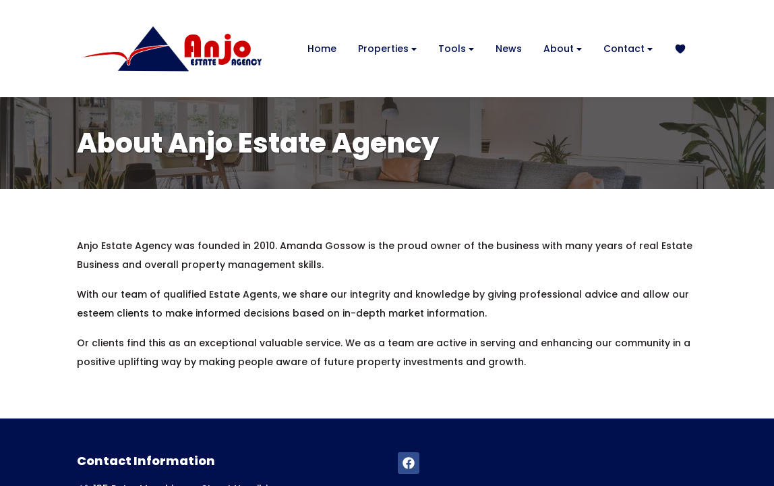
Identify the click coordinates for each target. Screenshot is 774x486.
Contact (628, 49)
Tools (456, 49)
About (562, 49)
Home (321, 48)
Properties (387, 49)
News (509, 48)
